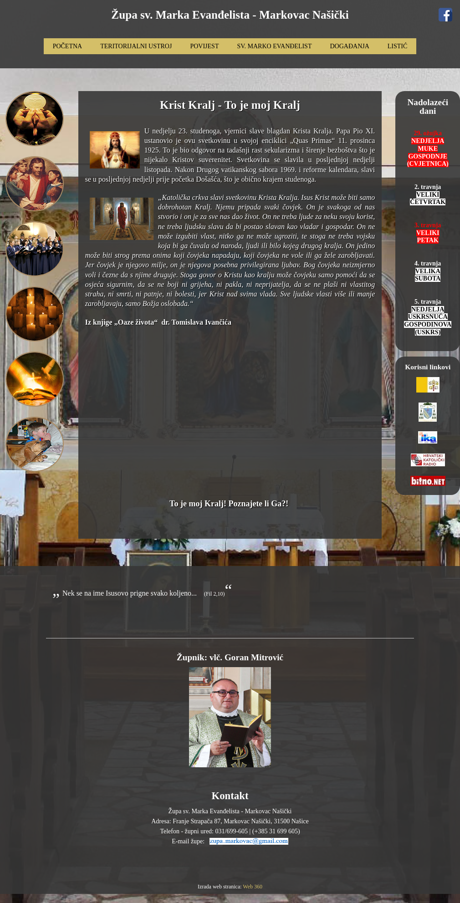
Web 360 (252, 886)
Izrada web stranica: (220, 886)
